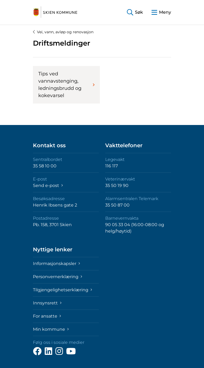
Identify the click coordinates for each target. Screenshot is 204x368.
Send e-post (48, 185)
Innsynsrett (47, 303)
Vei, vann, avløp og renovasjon (63, 32)
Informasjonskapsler (56, 263)
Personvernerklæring (57, 276)
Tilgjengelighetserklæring (62, 289)
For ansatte (47, 316)
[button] (135, 12)
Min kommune (51, 329)
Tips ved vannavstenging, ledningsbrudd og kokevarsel (66, 84)
